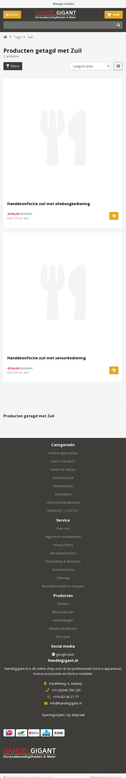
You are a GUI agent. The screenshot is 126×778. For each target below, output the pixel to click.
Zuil (30, 37)
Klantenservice (63, 569)
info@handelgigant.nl (66, 703)
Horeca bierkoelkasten (63, 502)
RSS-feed (63, 637)
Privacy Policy (63, 545)
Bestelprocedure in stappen (63, 586)
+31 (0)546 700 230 (65, 690)
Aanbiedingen (63, 620)
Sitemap (63, 578)
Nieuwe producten (63, 628)
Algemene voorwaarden (63, 536)
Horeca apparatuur (63, 453)
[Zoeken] (59, 25)
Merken (63, 604)
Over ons (63, 528)
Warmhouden (63, 486)
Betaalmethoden (63, 553)
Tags (18, 37)
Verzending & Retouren (63, 561)
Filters (12, 66)
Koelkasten (63, 494)
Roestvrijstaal (63, 478)
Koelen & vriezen (63, 469)
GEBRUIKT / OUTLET (63, 511)
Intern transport (63, 461)
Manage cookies (63, 3)
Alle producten (63, 612)
